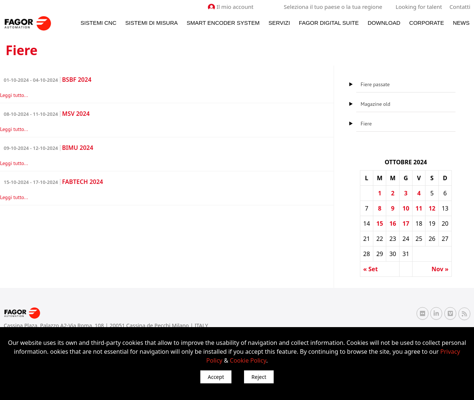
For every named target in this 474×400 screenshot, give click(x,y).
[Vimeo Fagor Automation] (450, 313)
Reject (258, 376)
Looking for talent (418, 6)
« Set (370, 269)
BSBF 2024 (47, 79)
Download (384, 23)
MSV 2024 (47, 114)
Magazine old (375, 104)
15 (379, 223)
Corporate (426, 23)
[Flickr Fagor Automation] (422, 313)
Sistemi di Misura (151, 23)
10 (406, 208)
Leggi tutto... (14, 95)
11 (418, 208)
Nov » (439, 269)
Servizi (279, 23)
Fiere (366, 123)
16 (392, 223)
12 (431, 208)
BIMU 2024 (48, 148)
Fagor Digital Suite (329, 23)
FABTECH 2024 (53, 182)
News (461, 23)
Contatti (460, 6)
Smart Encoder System (223, 23)
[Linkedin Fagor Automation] (436, 313)
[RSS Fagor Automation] (464, 313)
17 (406, 223)
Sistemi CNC (99, 23)
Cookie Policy (248, 360)
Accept (216, 376)
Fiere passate (375, 84)
